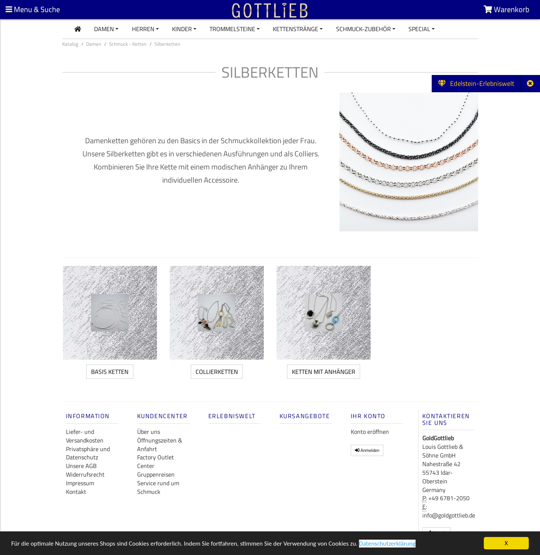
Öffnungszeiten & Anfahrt (159, 444)
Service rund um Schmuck (158, 487)
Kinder (182, 28)
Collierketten (217, 371)
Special (419, 28)
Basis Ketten (110, 371)
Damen (104, 28)
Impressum (80, 483)
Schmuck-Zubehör (363, 28)
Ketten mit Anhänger (323, 371)
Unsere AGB (81, 465)
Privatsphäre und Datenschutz (88, 453)
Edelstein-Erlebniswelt (476, 83)
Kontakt (76, 491)
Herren (143, 28)
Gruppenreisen (156, 474)
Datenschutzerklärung (387, 544)
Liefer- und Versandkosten (84, 436)
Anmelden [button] (367, 450)
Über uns (148, 431)
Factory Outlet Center (155, 461)
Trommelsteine (232, 28)
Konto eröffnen (370, 431)
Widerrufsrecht (85, 474)
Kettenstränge (295, 28)
